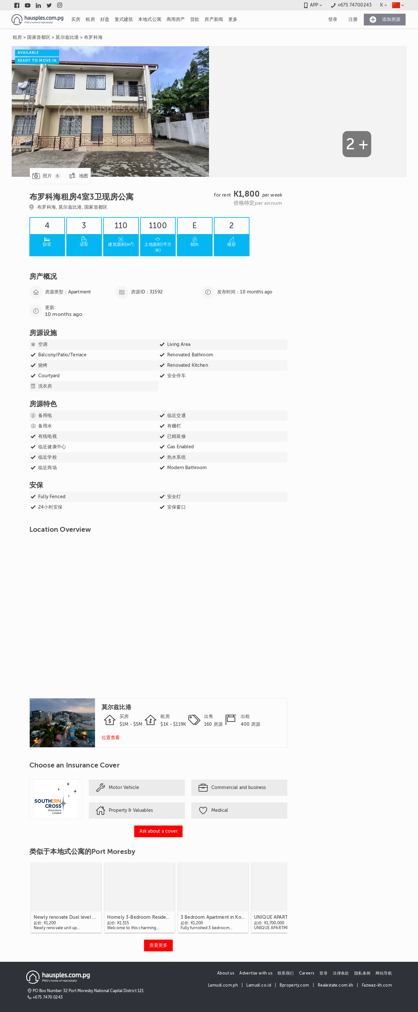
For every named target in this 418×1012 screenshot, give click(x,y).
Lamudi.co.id (258, 985)
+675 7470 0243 (48, 997)
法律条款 (341, 973)
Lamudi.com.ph (223, 985)
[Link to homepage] (37, 19)
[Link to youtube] (27, 5)
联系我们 (286, 973)
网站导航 (384, 973)
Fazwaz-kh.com (377, 985)
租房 (17, 37)
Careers (306, 973)
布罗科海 (93, 37)
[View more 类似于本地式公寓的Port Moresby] (158, 945)
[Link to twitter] (49, 5)
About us (225, 973)
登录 (323, 973)
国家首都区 (38, 37)
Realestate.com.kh (335, 985)
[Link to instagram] (60, 5)
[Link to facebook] (16, 5)
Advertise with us (255, 973)
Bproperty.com (294, 985)
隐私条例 (362, 973)
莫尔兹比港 (67, 37)
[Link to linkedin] (38, 5)
